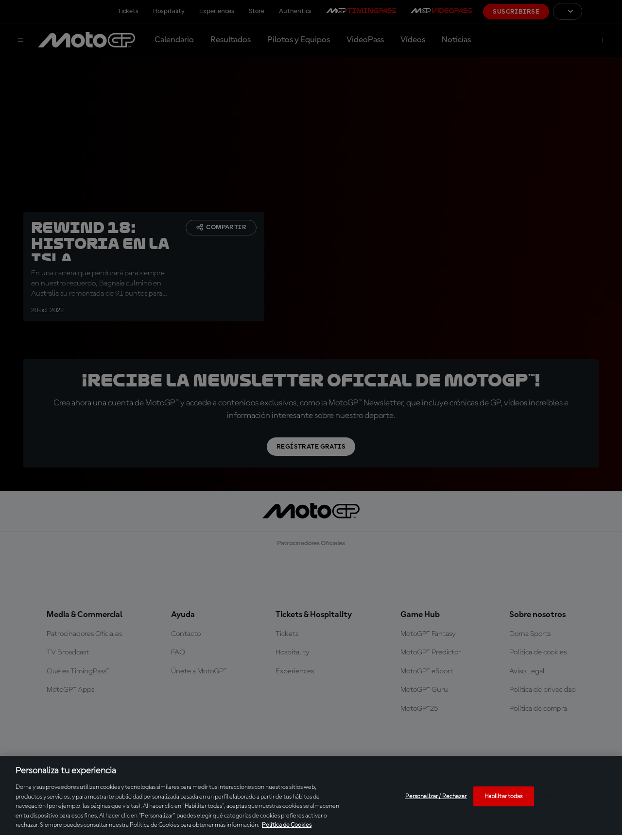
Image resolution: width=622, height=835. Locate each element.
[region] (311, 795)
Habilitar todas (503, 796)
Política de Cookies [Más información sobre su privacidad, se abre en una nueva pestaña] (286, 825)
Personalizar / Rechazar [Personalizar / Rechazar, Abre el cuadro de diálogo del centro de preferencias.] (436, 796)
